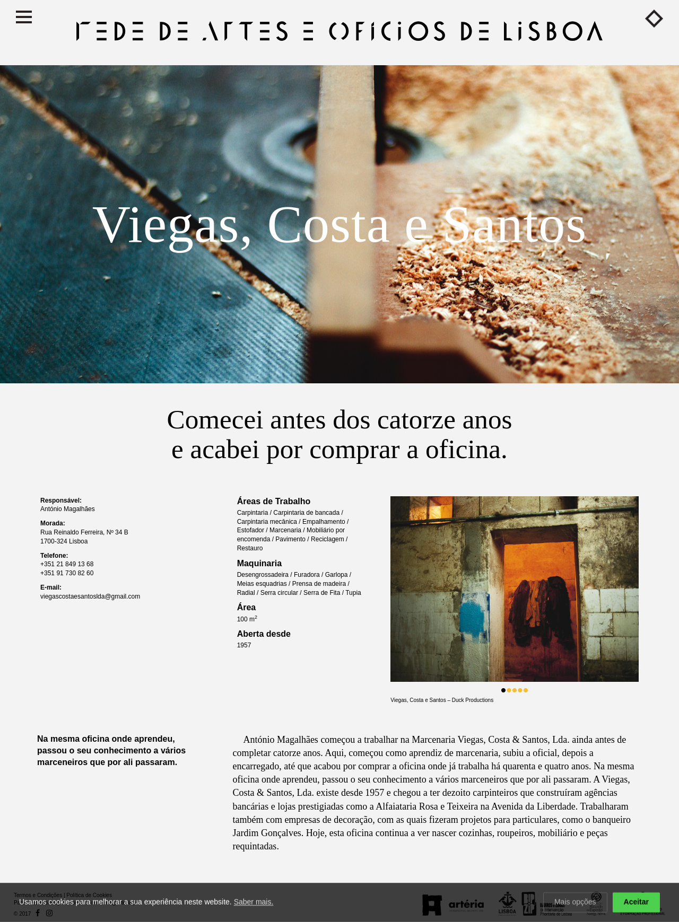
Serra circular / (281, 592)
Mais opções (575, 902)
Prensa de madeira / (321, 583)
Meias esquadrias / (264, 583)
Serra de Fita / (324, 592)
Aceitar (636, 902)
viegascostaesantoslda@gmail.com (90, 596)
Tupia (353, 592)
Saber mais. (254, 902)
